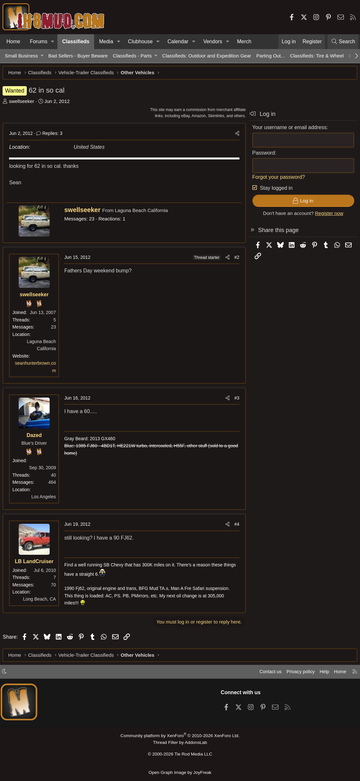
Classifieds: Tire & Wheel (317, 55)
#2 (234, 259)
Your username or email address (287, 129)
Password (261, 154)
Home (13, 41)
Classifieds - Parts (132, 55)
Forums (38, 41)
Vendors (212, 41)
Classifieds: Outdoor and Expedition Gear (206, 55)
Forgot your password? (276, 179)
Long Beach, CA (41, 601)
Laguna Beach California (143, 212)
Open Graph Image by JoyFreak (180, 772)
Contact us (266, 673)
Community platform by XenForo (180, 737)
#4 (234, 526)
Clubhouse (140, 41)
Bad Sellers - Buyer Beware (78, 55)
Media (106, 41)
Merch (244, 41)
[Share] (234, 135)
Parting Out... (270, 55)
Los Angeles (46, 498)
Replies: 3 (51, 135)
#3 (234, 400)
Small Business (21, 55)
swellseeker (23, 103)
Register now (327, 215)
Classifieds (75, 41)
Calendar (178, 41)
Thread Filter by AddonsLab (180, 744)
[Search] (342, 41)
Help (322, 673)
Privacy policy (297, 673)
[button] (52, 41)
